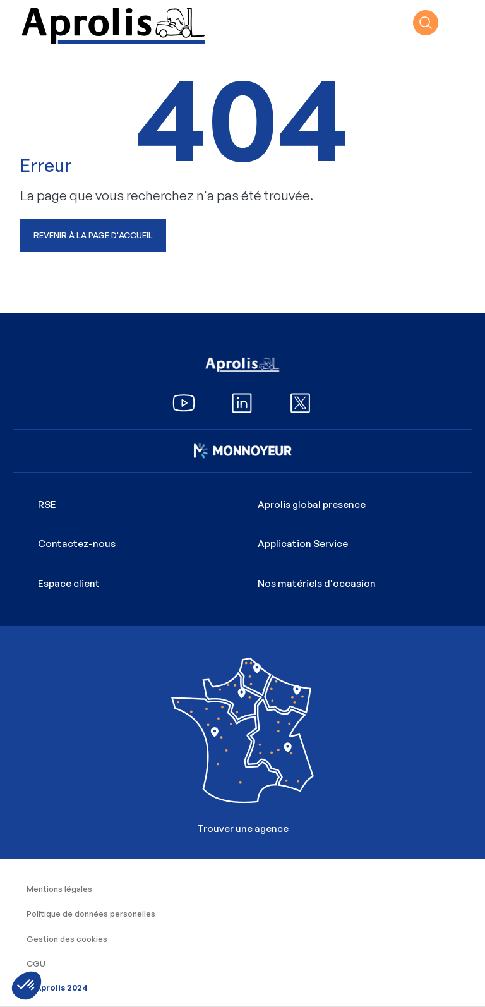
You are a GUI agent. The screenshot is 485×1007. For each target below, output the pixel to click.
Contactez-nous (77, 544)
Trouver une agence (242, 738)
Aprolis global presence (312, 504)
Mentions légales (59, 889)
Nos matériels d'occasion (317, 583)
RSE (47, 504)
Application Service (303, 544)
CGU (36, 963)
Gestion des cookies (67, 939)
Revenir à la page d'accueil (93, 235)
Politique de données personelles (91, 913)
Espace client (69, 583)
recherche (425, 22)
